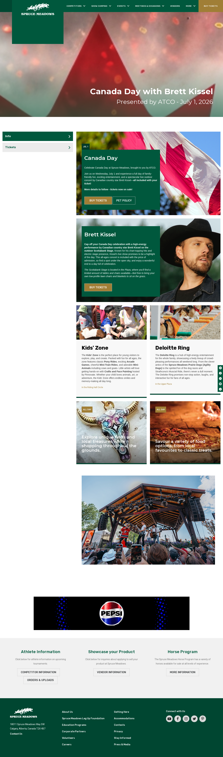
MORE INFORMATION (182, 672)
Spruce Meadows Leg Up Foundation (83, 718)
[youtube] (220, 384)
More (189, 6)
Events (121, 6)
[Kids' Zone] (111, 322)
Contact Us (16, 733)
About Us (67, 712)
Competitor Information (38, 672)
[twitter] (220, 378)
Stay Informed (122, 738)
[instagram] (220, 367)
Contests (119, 725)
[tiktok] (220, 389)
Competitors (74, 6)
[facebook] (220, 373)
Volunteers (68, 738)
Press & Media (122, 744)
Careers (67, 744)
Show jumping (99, 6)
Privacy (118, 731)
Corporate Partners (74, 731)
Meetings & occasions (147, 6)
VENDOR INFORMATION (111, 672)
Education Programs (74, 725)
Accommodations (124, 718)
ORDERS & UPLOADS (40, 680)
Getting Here (121, 712)
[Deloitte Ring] (185, 322)
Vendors (175, 6)
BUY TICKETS (211, 6)
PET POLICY (124, 200)
